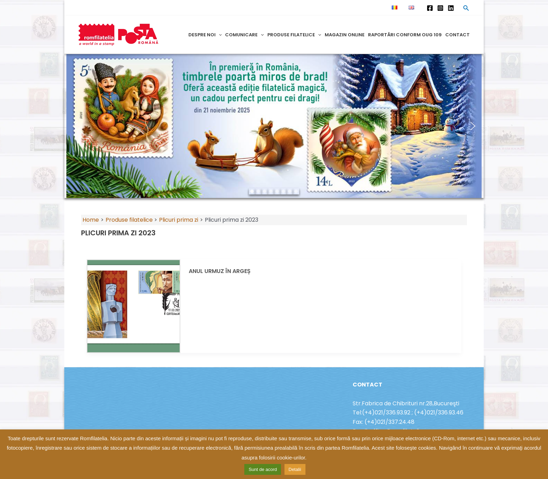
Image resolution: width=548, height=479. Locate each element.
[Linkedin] (451, 8)
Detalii (295, 469)
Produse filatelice (294, 35)
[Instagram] (440, 8)
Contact (457, 34)
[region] (274, 126)
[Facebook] (430, 8)
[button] (75, 126)
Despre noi (205, 35)
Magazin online (345, 34)
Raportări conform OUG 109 (405, 34)
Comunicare (244, 35)
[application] (219, 35)
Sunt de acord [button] (262, 469)
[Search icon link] (466, 9)
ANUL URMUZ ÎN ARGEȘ (220, 271)
